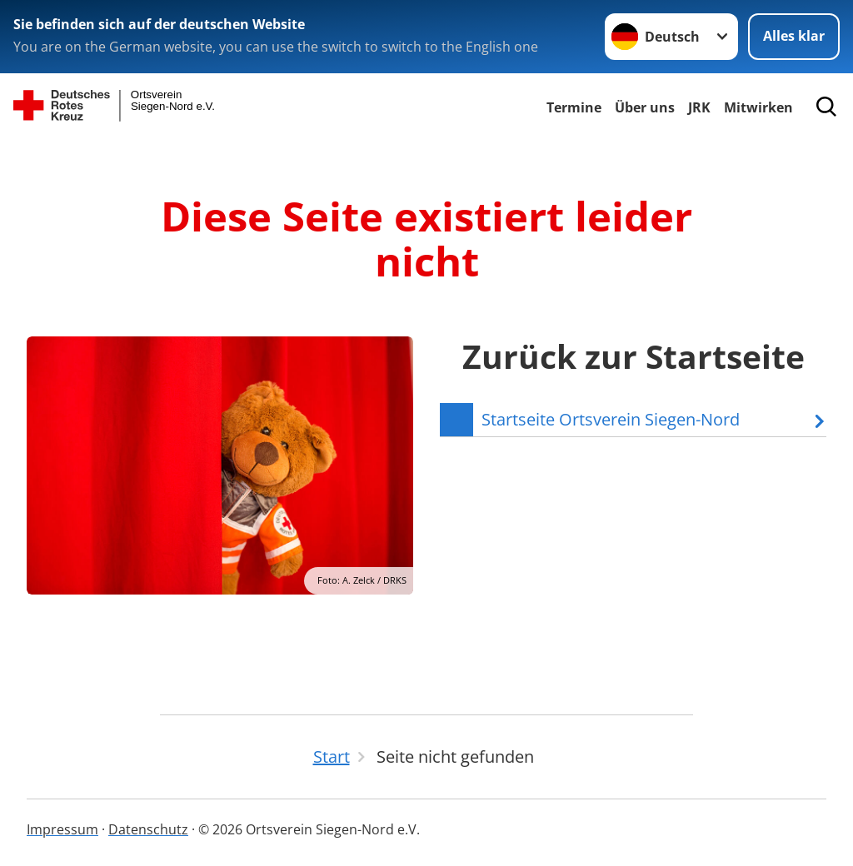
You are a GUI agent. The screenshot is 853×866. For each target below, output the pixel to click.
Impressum (62, 829)
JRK (699, 107)
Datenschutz (148, 829)
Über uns (645, 107)
